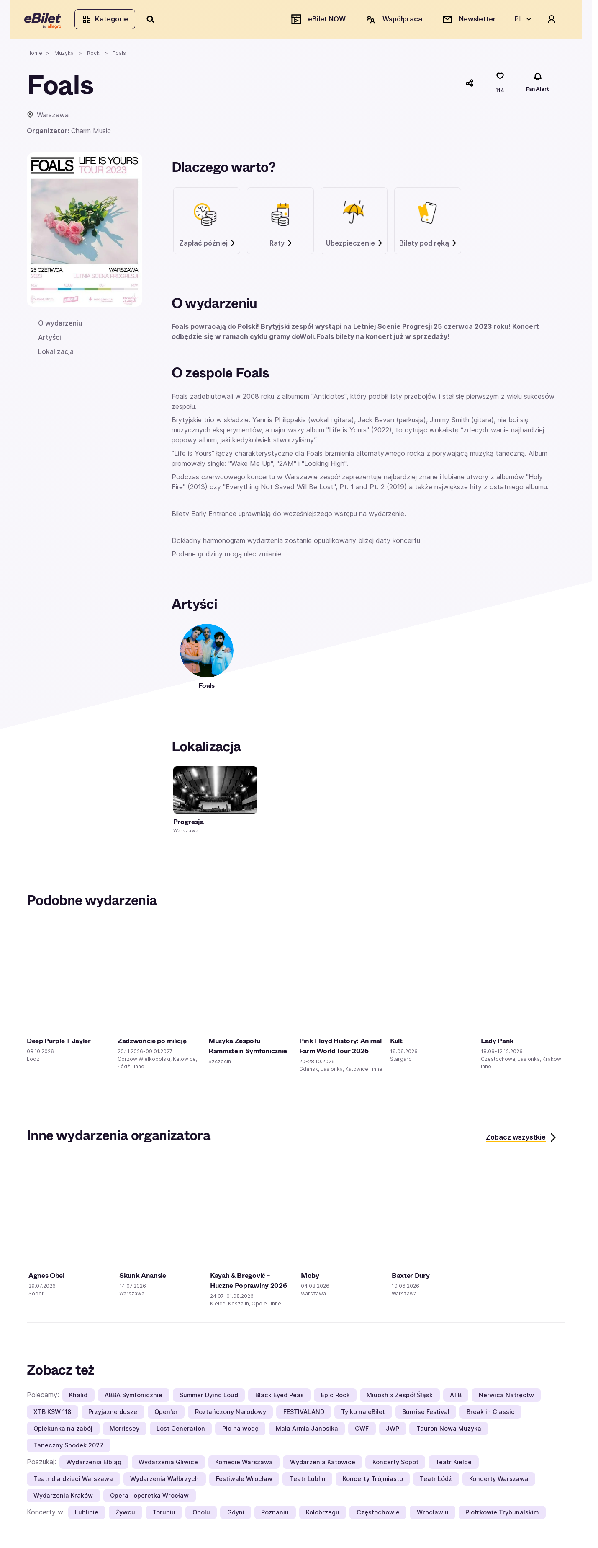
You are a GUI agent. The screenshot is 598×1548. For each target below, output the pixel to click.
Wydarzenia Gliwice (168, 1464)
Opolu (201, 1514)
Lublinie (86, 1514)
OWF (362, 1430)
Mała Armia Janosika (307, 1430)
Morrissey (124, 1430)
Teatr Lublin (308, 1480)
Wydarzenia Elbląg (93, 1464)
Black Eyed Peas (279, 1397)
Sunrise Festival (425, 1413)
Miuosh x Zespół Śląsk (400, 1397)
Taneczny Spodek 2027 (68, 1447)
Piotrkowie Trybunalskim (502, 1514)
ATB (456, 1397)
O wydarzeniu (60, 325)
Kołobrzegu (322, 1514)
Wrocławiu (433, 1514)
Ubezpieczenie (354, 245)
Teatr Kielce (453, 1464)
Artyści (49, 339)
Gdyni (235, 1514)
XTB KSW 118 (52, 1413)
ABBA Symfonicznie (133, 1397)
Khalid (78, 1397)
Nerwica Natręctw (506, 1397)
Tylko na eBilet (363, 1413)
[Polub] (499, 85)
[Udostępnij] (469, 85)
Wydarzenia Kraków (63, 1497)
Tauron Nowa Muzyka (448, 1430)
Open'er (166, 1413)
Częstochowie (378, 1514)
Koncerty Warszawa (499, 1480)
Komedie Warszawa (244, 1464)
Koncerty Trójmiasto (373, 1480)
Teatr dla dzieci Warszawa (73, 1480)
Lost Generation (181, 1430)
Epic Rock (335, 1397)
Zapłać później (207, 245)
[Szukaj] (153, 20)
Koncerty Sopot (395, 1464)
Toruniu (163, 1514)
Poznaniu (275, 1514)
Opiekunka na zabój (62, 1430)
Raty (281, 245)
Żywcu (125, 1514)
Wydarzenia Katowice (322, 1464)
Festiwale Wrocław (244, 1480)
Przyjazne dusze (112, 1413)
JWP (392, 1430)
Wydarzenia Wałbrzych (164, 1480)
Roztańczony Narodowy (230, 1413)
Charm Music (91, 133)
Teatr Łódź (436, 1480)
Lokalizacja (56, 353)
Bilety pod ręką (428, 245)
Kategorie (107, 20)
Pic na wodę (240, 1430)
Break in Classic (491, 1413)
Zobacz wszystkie (521, 1139)
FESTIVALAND (303, 1413)
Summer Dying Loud (209, 1397)
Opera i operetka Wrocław (149, 1497)
